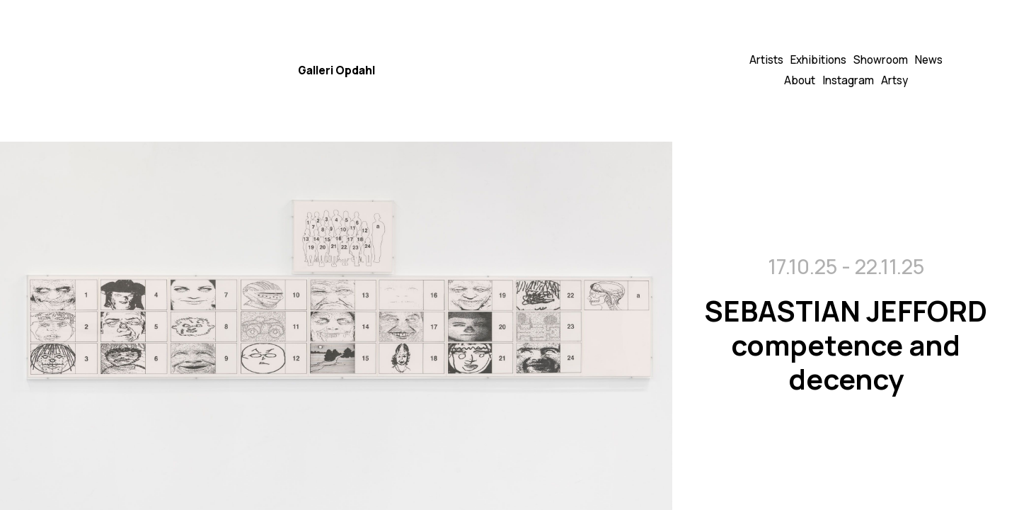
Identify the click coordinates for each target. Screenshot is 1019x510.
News (929, 59)
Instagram (848, 80)
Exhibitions (818, 59)
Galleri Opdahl (336, 70)
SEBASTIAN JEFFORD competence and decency (845, 343)
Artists (766, 59)
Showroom (880, 59)
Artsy (894, 80)
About (799, 80)
